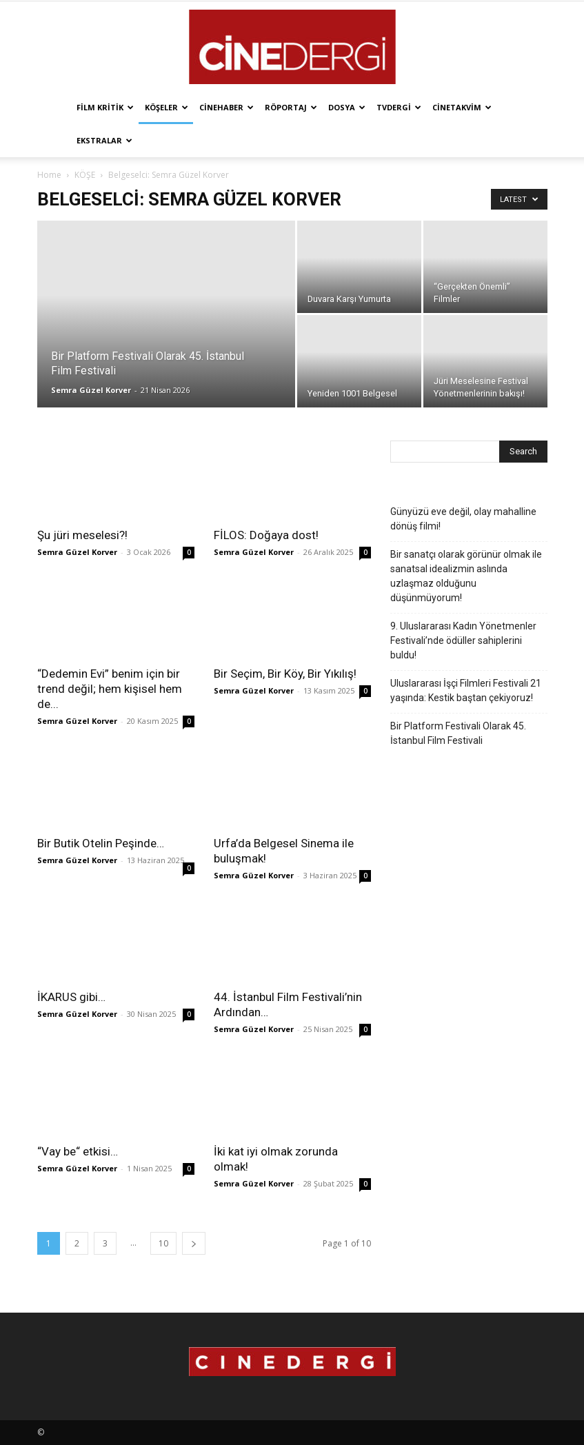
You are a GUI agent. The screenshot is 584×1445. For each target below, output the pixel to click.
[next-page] (193, 1243)
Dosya (346, 107)
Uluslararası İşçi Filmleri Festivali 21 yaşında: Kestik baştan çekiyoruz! (465, 690)
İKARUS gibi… (71, 997)
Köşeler (166, 107)
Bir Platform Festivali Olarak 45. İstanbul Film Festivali (458, 733)
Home (49, 175)
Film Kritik (105, 107)
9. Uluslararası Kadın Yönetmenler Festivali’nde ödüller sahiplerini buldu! (463, 640)
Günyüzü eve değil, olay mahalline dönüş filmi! (463, 519)
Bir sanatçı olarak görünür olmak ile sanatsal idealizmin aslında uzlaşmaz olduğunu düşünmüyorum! (466, 576)
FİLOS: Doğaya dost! (266, 535)
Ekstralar (104, 140)
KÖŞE (84, 175)
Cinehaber (226, 107)
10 (163, 1243)
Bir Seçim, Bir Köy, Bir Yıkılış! (285, 673)
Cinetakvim (462, 107)
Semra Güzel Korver (91, 390)
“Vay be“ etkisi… (77, 1151)
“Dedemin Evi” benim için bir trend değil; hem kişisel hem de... (109, 689)
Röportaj (291, 107)
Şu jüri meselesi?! (82, 535)
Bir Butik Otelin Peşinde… (100, 843)
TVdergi (398, 107)
